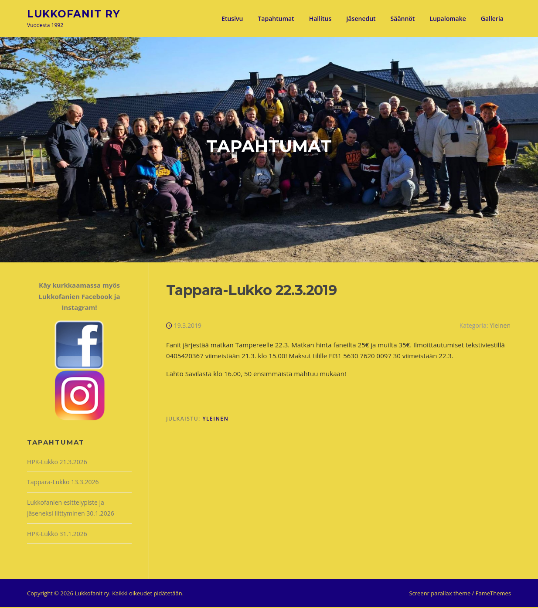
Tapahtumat (276, 18)
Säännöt (403, 18)
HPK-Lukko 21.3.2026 (57, 463)
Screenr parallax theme (439, 594)
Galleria (492, 18)
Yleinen (500, 326)
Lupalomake (447, 18)
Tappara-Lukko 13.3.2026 (63, 483)
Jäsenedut (360, 18)
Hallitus (320, 18)
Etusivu (232, 18)
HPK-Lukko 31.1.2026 (57, 534)
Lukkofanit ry (73, 13)
